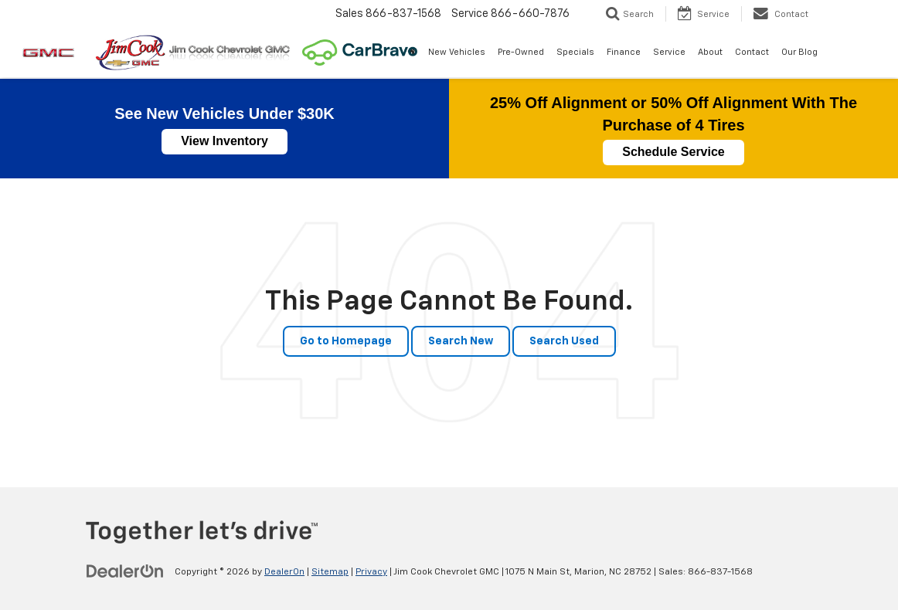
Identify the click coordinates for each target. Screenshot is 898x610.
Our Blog (799, 52)
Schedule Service (673, 151)
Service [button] (669, 52)
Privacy (371, 572)
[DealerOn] (125, 571)
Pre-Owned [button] (521, 52)
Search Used (564, 341)
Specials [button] (575, 52)
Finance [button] (624, 52)
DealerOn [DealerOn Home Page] (284, 572)
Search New (460, 341)
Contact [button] (752, 52)
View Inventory (224, 140)
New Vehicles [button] (456, 52)
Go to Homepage (346, 341)
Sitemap (330, 572)
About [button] (710, 52)
